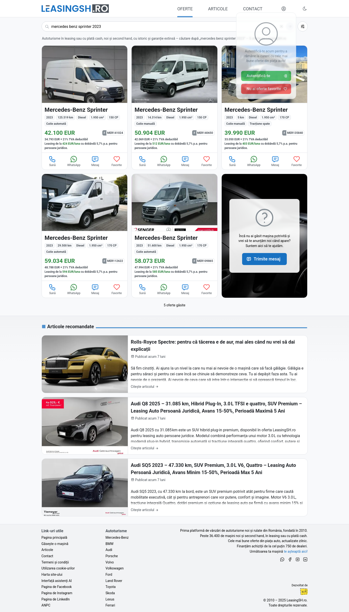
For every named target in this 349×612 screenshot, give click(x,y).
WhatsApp (73, 161)
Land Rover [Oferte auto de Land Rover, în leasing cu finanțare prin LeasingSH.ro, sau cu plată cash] (113, 581)
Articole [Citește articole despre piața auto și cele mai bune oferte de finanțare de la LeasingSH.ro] (47, 550)
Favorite (116, 161)
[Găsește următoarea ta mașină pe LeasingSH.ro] (75, 8)
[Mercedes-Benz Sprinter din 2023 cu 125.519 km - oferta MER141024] (85, 99)
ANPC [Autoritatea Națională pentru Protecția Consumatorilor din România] (46, 605)
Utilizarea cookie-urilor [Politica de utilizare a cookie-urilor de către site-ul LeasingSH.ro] (58, 568)
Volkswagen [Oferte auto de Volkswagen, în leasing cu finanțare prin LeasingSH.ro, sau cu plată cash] (114, 568)
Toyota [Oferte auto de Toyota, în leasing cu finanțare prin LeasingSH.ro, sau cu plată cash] (110, 587)
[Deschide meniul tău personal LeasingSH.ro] (283, 8)
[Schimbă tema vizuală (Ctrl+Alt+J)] (305, 8)
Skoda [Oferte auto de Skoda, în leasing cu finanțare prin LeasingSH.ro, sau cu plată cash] (110, 593)
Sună (52, 161)
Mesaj (95, 161)
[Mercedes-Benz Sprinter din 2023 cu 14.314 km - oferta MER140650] (174, 99)
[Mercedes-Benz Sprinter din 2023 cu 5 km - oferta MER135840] (264, 99)
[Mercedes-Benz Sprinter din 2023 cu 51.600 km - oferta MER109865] (174, 227)
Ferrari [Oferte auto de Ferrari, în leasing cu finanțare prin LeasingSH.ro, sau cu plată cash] (110, 605)
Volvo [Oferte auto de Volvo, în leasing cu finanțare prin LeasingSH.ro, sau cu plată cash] (109, 562)
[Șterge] (281, 26)
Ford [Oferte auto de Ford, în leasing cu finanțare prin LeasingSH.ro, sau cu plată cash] (108, 574)
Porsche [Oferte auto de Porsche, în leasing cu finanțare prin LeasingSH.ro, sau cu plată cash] (111, 556)
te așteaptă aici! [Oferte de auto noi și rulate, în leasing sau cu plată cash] (296, 551)
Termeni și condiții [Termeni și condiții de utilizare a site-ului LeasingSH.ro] (55, 562)
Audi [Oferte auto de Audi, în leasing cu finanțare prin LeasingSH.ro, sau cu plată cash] (108, 550)
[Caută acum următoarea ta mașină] (168, 26)
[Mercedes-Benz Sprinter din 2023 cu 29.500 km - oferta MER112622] (85, 227)
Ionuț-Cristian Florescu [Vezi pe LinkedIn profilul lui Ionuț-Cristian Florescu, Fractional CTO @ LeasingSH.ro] (304, 591)
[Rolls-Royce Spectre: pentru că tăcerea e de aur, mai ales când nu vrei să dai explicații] (175, 364)
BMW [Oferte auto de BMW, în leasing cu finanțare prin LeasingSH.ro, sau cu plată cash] (109, 544)
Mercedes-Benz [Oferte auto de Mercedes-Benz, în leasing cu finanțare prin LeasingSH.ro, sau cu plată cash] (117, 537)
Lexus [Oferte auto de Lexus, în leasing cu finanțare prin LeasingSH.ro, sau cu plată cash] (109, 599)
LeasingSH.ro (296, 600)
